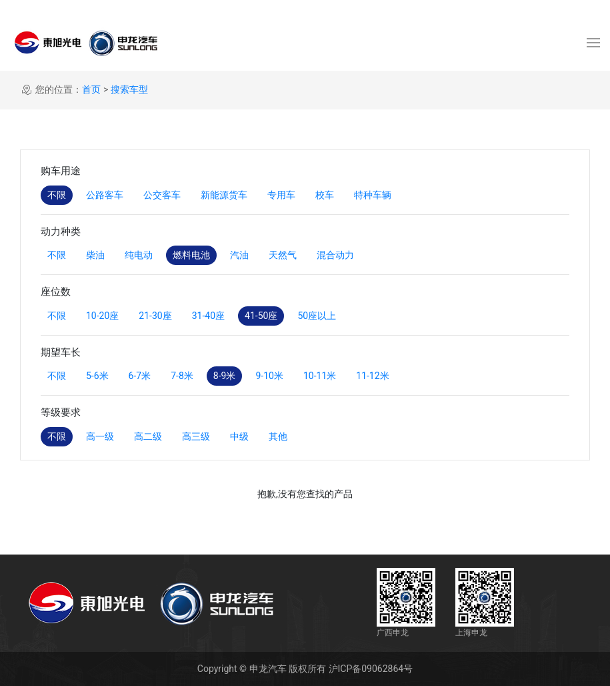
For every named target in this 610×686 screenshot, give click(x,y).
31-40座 (208, 315)
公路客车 (104, 195)
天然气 (283, 255)
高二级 (148, 436)
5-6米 (97, 375)
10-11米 (319, 375)
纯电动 (139, 255)
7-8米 (182, 375)
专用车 (281, 195)
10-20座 (102, 315)
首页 (91, 89)
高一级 (100, 436)
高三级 (196, 436)
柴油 (95, 255)
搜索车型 (129, 89)
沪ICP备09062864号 (371, 668)
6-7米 (140, 375)
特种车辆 (372, 195)
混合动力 (335, 255)
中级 (239, 436)
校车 (324, 195)
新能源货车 (224, 195)
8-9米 (224, 375)
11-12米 (372, 375)
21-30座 (155, 315)
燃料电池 (191, 255)
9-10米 (269, 375)
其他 (278, 436)
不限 (56, 195)
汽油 (239, 255)
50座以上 (316, 315)
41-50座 (261, 315)
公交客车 (162, 195)
